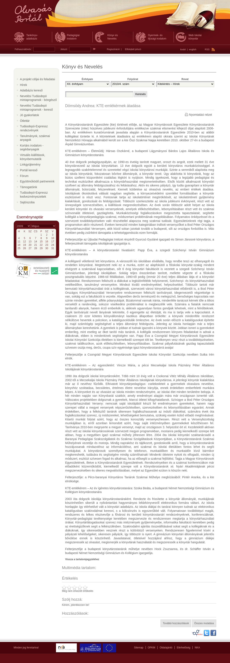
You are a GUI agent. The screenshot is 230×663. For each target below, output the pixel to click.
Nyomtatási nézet (200, 114)
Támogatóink (28, 187)
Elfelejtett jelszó (133, 49)
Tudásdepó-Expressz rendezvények (34, 128)
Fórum (24, 176)
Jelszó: (64, 49)
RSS (210, 49)
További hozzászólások (176, 623)
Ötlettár (25, 120)
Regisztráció (113, 49)
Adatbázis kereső (31, 90)
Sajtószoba (27, 202)
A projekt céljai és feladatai (37, 79)
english (192, 49)
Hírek (23, 85)
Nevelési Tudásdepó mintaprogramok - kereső (36, 107)
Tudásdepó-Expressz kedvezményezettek (34, 194)
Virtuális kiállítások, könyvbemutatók (32, 157)
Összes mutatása (204, 623)
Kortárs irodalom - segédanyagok (32, 147)
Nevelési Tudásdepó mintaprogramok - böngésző (38, 98)
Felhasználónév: (23, 49)
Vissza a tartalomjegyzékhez (82, 559)
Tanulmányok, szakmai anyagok (35, 138)
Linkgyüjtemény (30, 164)
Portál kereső (28, 170)
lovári (183, 49)
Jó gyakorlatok (29, 115)
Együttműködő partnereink (37, 181)
